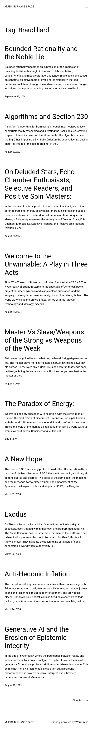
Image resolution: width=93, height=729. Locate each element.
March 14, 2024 (13, 609)
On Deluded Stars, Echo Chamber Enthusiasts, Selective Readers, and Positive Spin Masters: (40, 184)
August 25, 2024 (13, 236)
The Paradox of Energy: (39, 404)
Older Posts (80, 700)
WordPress (81, 722)
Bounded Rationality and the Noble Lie (41, 53)
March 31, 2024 (13, 494)
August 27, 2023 (13, 685)
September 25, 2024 (15, 96)
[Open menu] (86, 7)
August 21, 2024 (13, 311)
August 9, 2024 (12, 383)
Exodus (16, 514)
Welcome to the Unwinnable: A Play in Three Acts (46, 264)
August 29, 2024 (13, 151)
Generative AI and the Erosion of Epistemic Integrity (37, 637)
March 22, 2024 (13, 554)
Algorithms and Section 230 (46, 117)
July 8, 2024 (11, 438)
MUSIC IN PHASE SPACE (19, 6)
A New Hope (23, 459)
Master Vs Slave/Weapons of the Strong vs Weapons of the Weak (44, 340)
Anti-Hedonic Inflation (37, 574)
